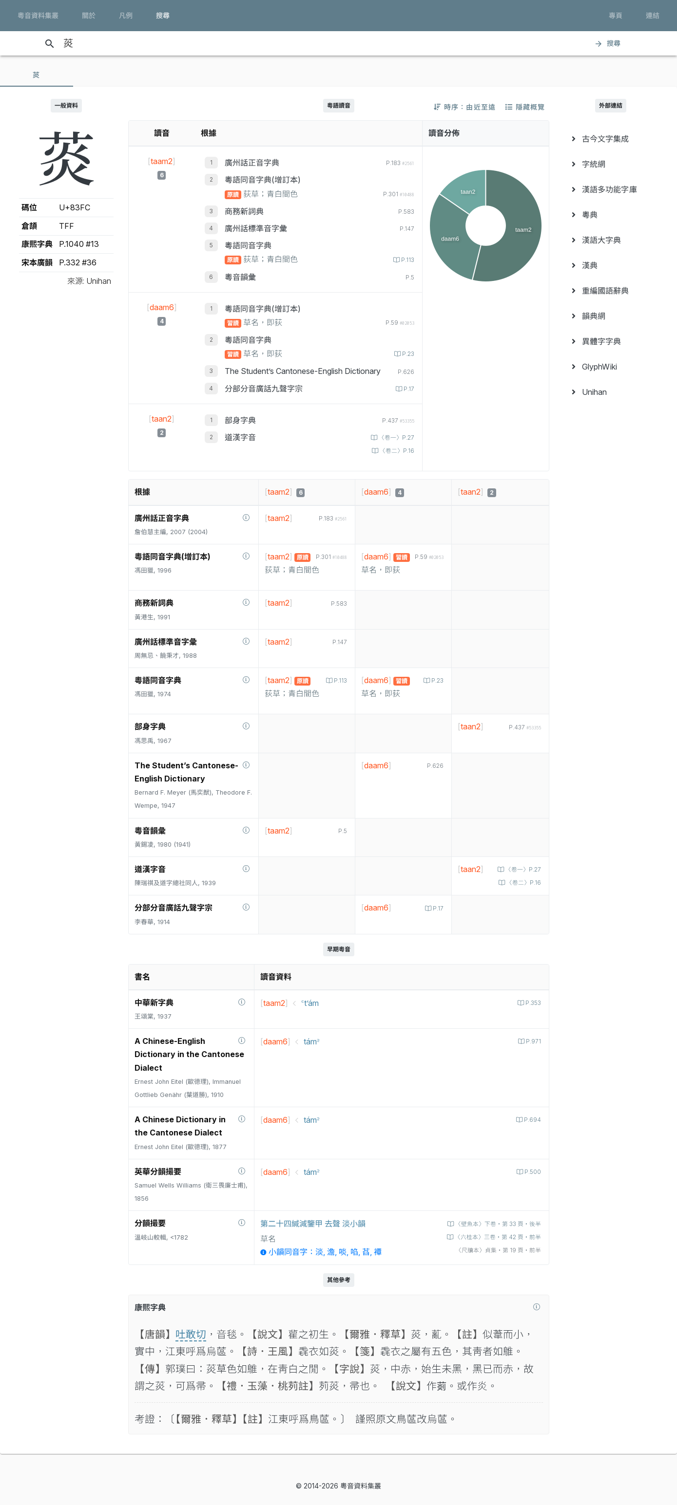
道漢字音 (240, 437)
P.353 (531, 1016)
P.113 (406, 259)
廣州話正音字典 (252, 162)
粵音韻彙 (240, 277)
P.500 (531, 1185)
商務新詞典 (244, 211)
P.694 (531, 1133)
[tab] (36, 75)
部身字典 (240, 420)
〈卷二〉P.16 (394, 450)
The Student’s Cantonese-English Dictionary (303, 371)
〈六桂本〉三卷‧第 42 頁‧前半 (493, 1250)
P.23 (406, 353)
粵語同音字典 (248, 245)
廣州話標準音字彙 (256, 228)
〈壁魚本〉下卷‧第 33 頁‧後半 (493, 1237)
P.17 (407, 388)
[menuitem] (611, 138)
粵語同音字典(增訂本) (263, 180)
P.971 (532, 1055)
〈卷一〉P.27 (394, 437)
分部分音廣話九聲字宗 (264, 388)
